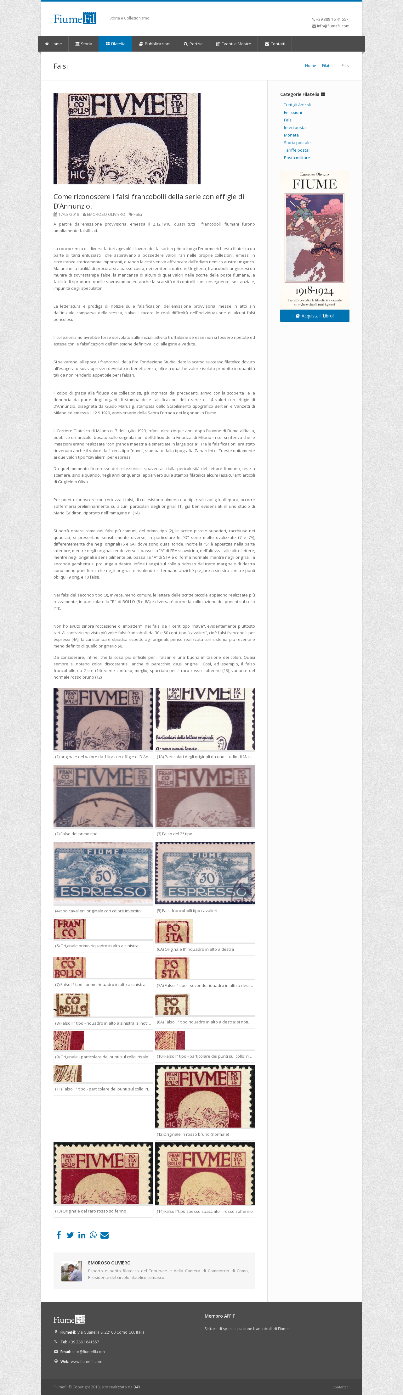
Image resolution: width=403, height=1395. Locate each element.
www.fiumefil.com (86, 1361)
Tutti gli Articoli (297, 105)
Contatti (274, 44)
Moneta (291, 135)
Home (53, 44)
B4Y (136, 1387)
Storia (84, 44)
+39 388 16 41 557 (332, 19)
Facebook (329, 9)
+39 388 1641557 (84, 1342)
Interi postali (296, 127)
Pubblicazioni (154, 44)
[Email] (104, 1236)
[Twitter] (70, 1236)
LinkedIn (336, 9)
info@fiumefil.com (333, 26)
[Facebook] (59, 1236)
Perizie (193, 44)
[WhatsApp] (93, 1236)
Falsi (137, 214)
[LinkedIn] (82, 1236)
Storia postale (297, 142)
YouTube (345, 9)
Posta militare (297, 157)
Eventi (234, 44)
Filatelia (115, 44)
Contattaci (340, 1387)
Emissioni (293, 112)
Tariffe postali (297, 150)
